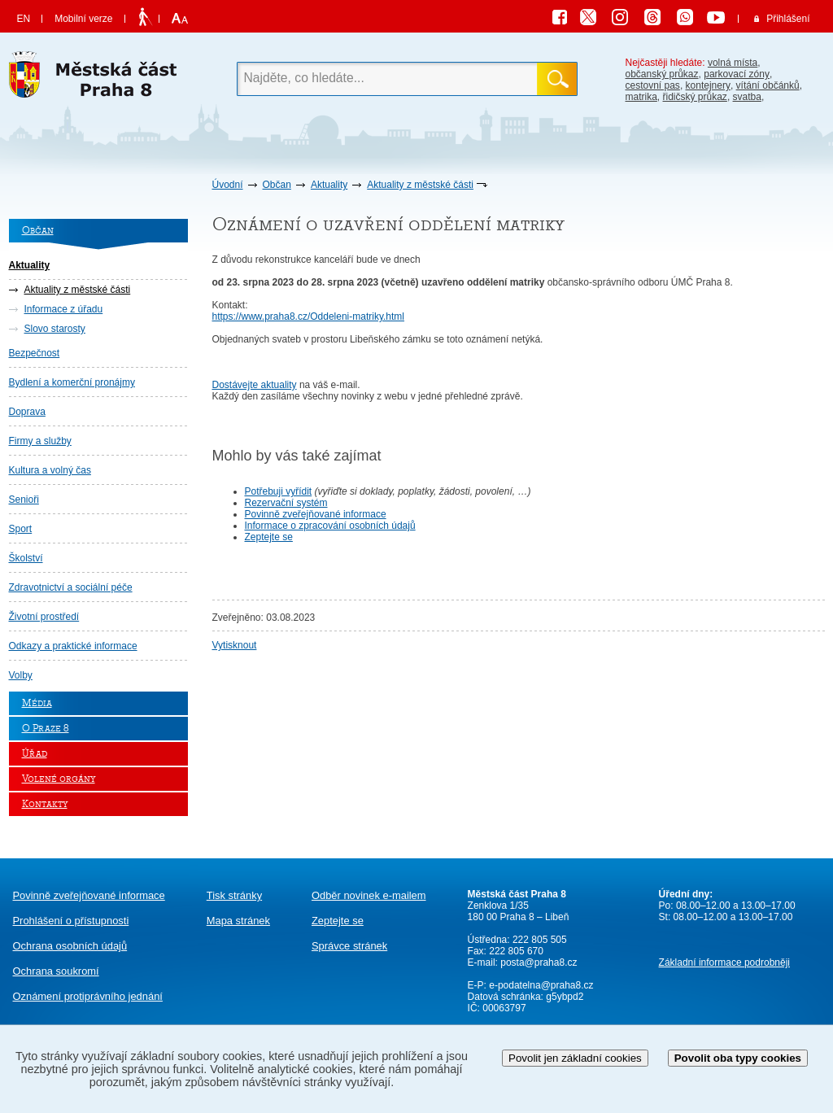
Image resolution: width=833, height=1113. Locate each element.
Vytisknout (234, 645)
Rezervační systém (286, 502)
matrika (641, 97)
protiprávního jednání (88, 996)
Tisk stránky (234, 895)
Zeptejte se (269, 537)
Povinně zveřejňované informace (315, 514)
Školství (26, 558)
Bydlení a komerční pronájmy (72, 382)
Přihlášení (787, 18)
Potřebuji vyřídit (278, 491)
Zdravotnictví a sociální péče (71, 587)
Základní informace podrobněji (724, 962)
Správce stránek (349, 946)
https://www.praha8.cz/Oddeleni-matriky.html (308, 316)
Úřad (34, 754)
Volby (21, 675)
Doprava (27, 411)
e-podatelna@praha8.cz (540, 985)
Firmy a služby (40, 441)
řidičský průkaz (695, 97)
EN (24, 18)
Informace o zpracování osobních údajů (330, 525)
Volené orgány (58, 779)
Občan (277, 184)
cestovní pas (653, 85)
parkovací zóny (737, 74)
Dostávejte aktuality (254, 385)
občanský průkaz (662, 74)
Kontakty (45, 804)
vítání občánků (768, 85)
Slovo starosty (54, 328)
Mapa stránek (238, 920)
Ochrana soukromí (56, 971)
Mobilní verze (83, 18)
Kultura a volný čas (50, 470)
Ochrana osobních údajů (70, 946)
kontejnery (708, 85)
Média (37, 703)
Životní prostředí (44, 616)
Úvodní (227, 184)
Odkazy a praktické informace (73, 646)
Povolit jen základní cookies (575, 1058)
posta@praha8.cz (538, 962)
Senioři (24, 499)
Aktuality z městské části (420, 184)
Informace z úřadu (63, 309)
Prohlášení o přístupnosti (71, 920)
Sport (21, 529)
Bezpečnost (34, 353)
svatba (747, 97)
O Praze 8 (45, 728)
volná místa (732, 62)
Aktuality (329, 184)
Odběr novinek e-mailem (369, 895)
